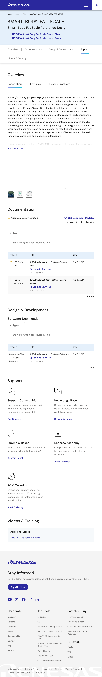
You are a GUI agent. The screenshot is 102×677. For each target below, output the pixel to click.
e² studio (41, 617)
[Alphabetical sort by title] (33, 255)
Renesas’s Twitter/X (16, 599)
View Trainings (62, 461)
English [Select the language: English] (70, 647)
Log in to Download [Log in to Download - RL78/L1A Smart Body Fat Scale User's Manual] (42, 286)
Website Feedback (73, 669)
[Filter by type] (16, 233)
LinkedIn (37, 599)
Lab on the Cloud (45, 655)
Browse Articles (63, 419)
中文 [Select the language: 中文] (69, 652)
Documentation (33, 49)
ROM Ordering (15, 507)
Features (35, 84)
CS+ (39, 621)
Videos (11, 650)
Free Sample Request (77, 621)
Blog (9, 645)
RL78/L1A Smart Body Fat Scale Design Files (34, 34)
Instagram (30, 599)
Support (85, 49)
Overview (13, 49)
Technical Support (75, 617)
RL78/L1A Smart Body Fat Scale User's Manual (35, 38)
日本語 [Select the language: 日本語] (70, 656)
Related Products (59, 84)
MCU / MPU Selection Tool (49, 631)
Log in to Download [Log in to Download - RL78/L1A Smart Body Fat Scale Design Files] (42, 269)
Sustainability (14, 636)
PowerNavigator (44, 651)
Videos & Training (17, 58)
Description (15, 84)
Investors (12, 626)
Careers (11, 621)
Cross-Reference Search (49, 660)
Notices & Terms (15, 669)
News (10, 631)
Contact (11, 641)
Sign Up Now (18, 587)
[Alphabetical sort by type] (13, 255)
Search (97, 5)
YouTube (10, 599)
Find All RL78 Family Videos (25, 537)
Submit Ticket (15, 458)
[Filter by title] (51, 243)
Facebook (24, 599)
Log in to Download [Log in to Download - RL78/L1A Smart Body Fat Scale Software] (42, 357)
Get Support (14, 419)
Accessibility (46, 669)
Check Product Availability (79, 626)
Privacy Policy (31, 669)
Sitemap (58, 669)
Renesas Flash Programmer (50, 626)
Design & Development (61, 49)
